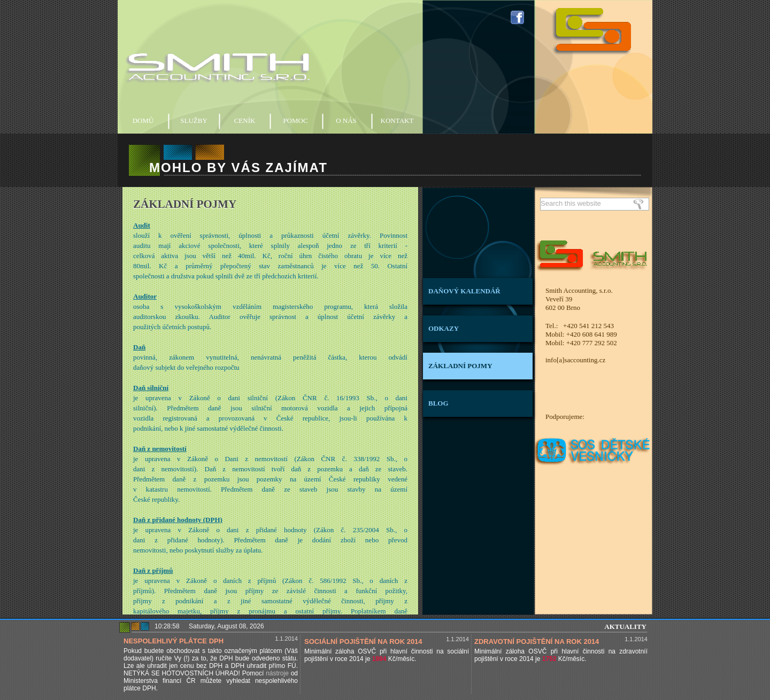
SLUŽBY (193, 120)
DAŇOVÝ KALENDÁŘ (464, 291)
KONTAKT (397, 120)
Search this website (571, 203)
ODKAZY (443, 328)
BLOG (438, 403)
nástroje (277, 673)
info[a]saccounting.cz (575, 360)
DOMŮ (143, 120)
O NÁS (346, 120)
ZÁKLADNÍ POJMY (460, 366)
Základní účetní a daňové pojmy (270, 401)
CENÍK (245, 120)
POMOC (295, 120)
